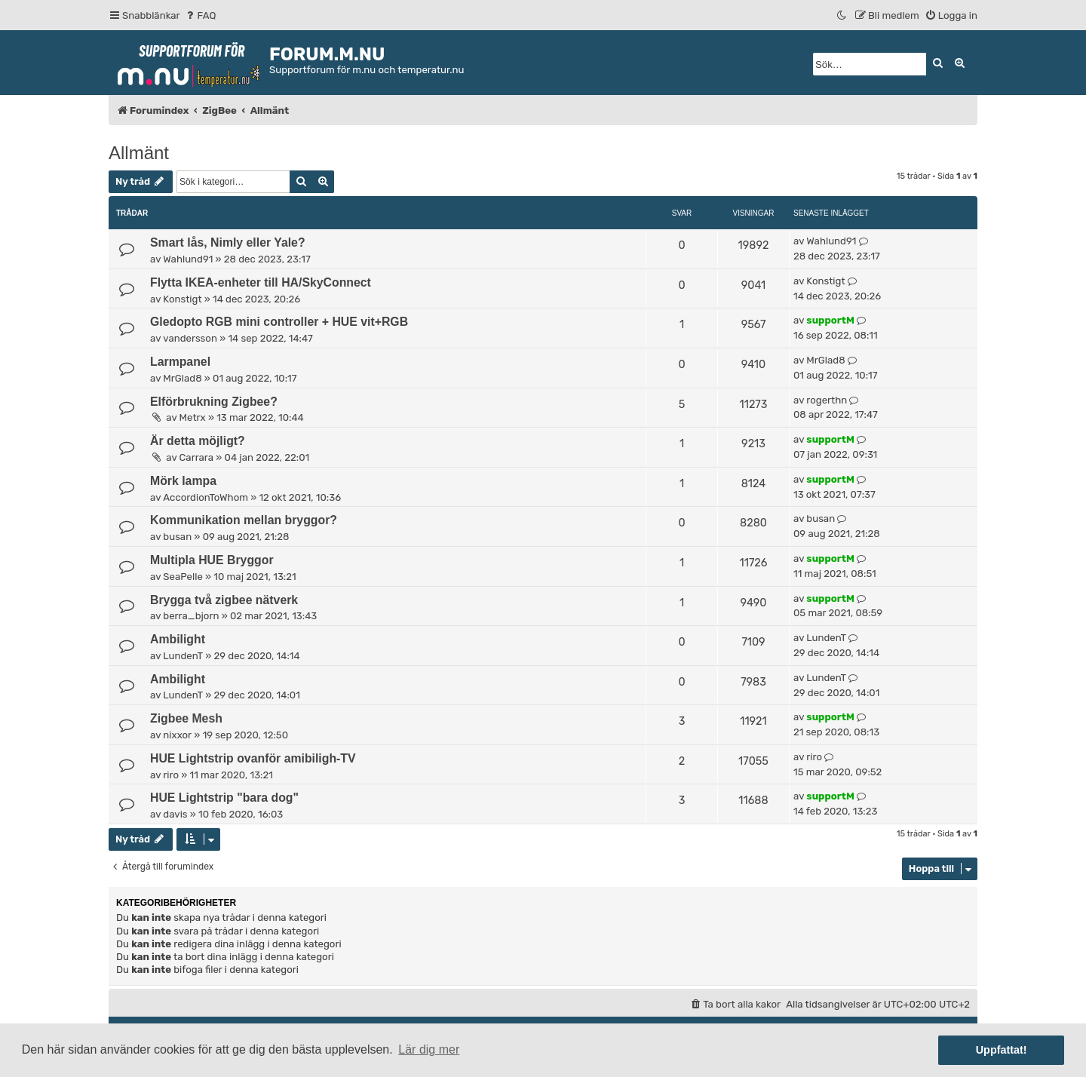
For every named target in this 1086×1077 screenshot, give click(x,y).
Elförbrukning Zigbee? (214, 401)
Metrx (192, 417)
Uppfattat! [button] (1001, 1050)
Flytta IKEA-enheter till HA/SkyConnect (260, 282)
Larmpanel (180, 361)
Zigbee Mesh (186, 718)
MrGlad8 (182, 378)
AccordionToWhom (205, 497)
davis (175, 814)
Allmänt (139, 153)
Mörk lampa (183, 480)
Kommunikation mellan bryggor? (243, 520)
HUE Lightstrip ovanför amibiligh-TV (253, 758)
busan (177, 536)
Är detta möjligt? (197, 440)
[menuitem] (200, 15)
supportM (830, 320)
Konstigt (182, 299)
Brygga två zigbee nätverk (224, 600)
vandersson (190, 338)
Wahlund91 (188, 259)
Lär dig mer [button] (428, 1049)
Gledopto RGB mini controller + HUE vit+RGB (279, 321)
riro (171, 775)
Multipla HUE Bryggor (212, 560)
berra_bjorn (191, 615)
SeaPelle (182, 576)
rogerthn (826, 400)
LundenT (183, 655)
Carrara (196, 457)
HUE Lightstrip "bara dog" (224, 797)
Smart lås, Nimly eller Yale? (227, 242)
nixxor (177, 735)
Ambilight (177, 639)
